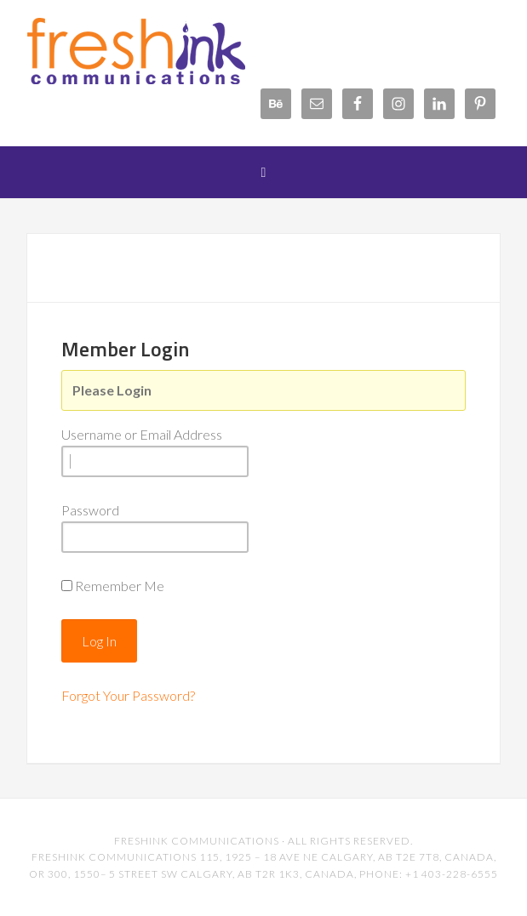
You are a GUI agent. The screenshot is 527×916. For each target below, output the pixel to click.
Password (90, 510)
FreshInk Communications (162, 51)
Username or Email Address (141, 434)
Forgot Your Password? (128, 695)
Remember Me (119, 585)
